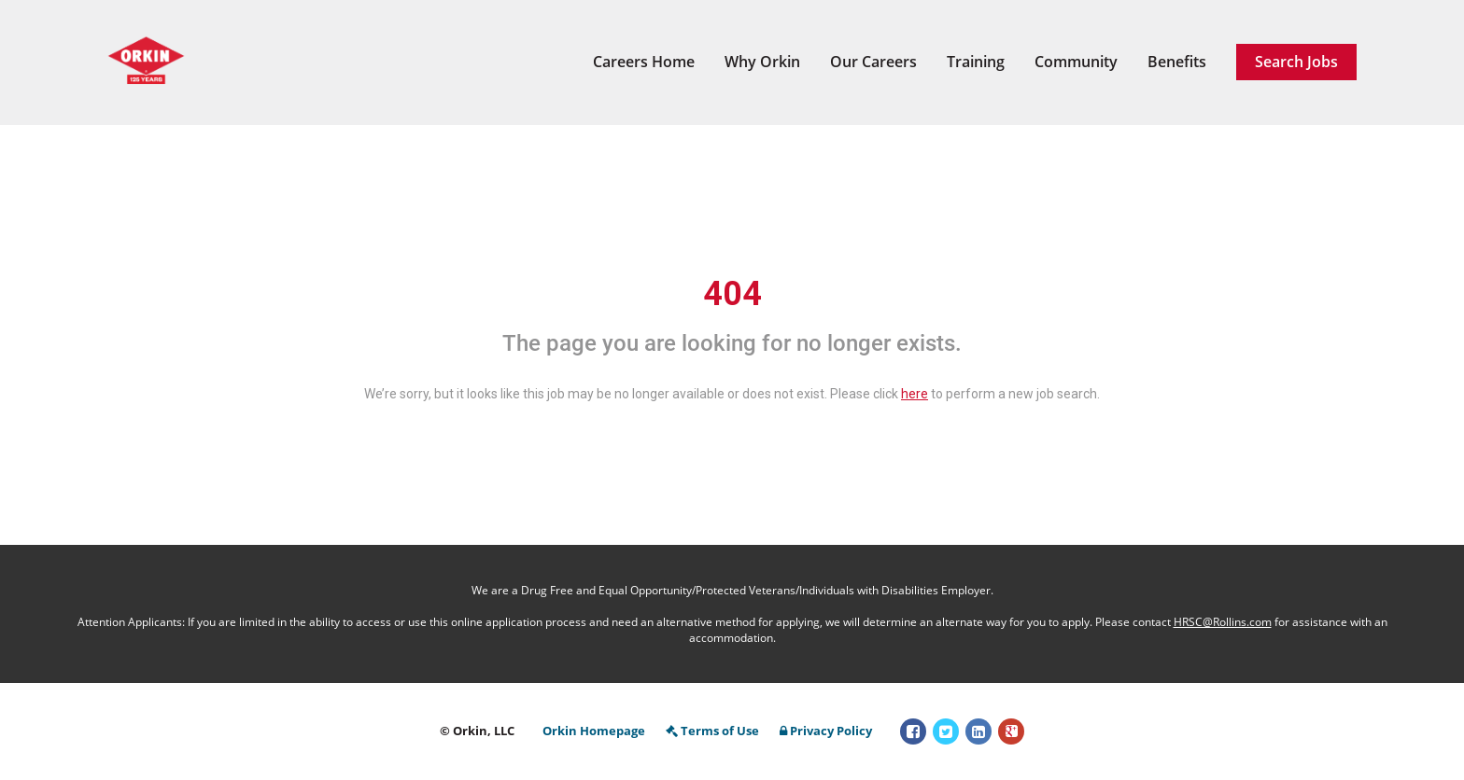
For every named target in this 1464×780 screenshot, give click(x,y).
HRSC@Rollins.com (1223, 622)
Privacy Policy (826, 730)
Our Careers (873, 61)
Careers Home (644, 61)
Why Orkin (762, 61)
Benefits (1176, 61)
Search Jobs (1296, 61)
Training (976, 61)
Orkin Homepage (593, 730)
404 (732, 293)
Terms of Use (712, 730)
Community (1076, 61)
